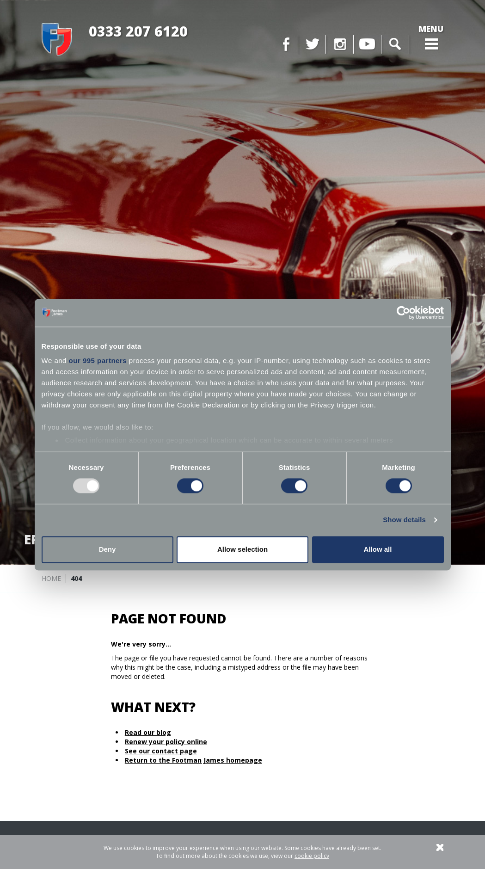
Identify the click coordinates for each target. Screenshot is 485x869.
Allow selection (242, 549)
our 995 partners (98, 360)
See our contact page (161, 750)
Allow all (378, 549)
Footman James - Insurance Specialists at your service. (57, 40)
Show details (404, 520)
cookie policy (312, 856)
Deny (107, 549)
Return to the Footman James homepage (193, 760)
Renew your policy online (166, 741)
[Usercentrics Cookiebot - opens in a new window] (403, 313)
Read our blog (148, 732)
